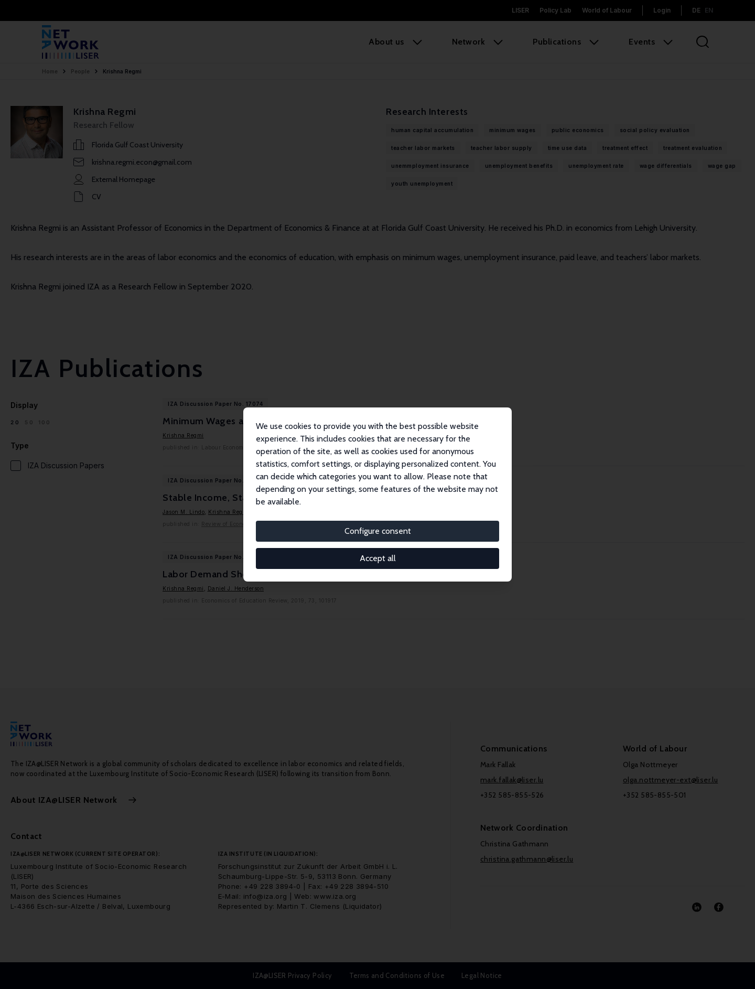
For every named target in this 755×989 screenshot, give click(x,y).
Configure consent (377, 531)
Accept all (378, 558)
